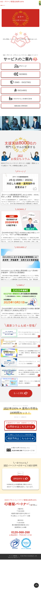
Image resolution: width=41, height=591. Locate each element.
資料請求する (20, 528)
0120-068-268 (20, 581)
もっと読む (21, 408)
